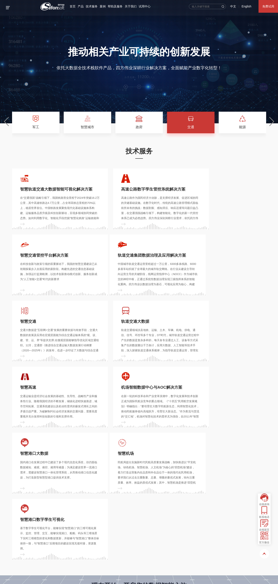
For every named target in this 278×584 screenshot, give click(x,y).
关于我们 (132, 6)
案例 (105, 6)
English (246, 6)
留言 (20, 551)
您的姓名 (23, 537)
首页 (74, 6)
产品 (83, 6)
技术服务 (94, 6)
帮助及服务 (117, 6)
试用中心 (146, 6)
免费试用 (268, 6)
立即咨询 (124, 475)
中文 (233, 6)
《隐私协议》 (76, 572)
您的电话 (68, 537)
